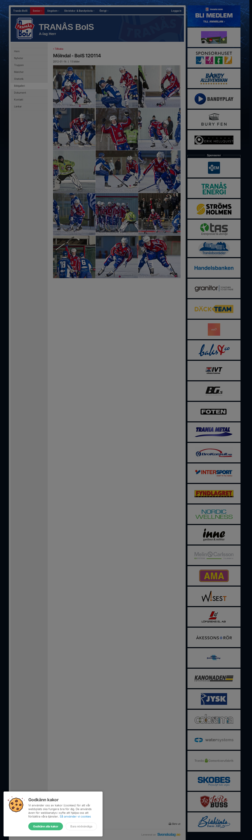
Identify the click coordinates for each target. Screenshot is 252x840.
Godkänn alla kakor (45, 826)
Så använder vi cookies (75, 816)
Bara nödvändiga (81, 826)
